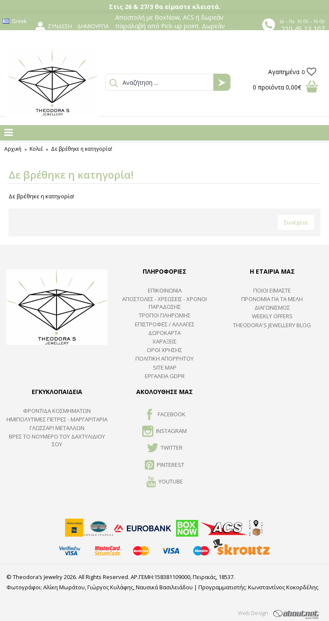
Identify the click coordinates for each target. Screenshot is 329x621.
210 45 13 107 (303, 29)
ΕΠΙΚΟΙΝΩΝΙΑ (165, 290)
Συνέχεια (296, 222)
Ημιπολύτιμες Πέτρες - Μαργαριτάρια (57, 419)
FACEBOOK (164, 415)
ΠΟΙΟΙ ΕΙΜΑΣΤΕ (272, 290)
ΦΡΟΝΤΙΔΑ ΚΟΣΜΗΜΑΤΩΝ (57, 411)
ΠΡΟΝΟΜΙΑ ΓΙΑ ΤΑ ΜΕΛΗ (272, 299)
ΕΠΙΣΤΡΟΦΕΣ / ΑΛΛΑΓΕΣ (164, 324)
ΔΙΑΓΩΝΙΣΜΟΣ (272, 307)
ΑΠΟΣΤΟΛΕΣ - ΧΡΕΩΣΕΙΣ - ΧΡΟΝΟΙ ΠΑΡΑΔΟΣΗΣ (164, 302)
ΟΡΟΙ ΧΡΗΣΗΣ (164, 350)
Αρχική (12, 148)
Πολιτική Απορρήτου (164, 358)
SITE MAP (164, 367)
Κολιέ (36, 148)
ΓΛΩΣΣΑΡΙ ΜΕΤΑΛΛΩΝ (57, 428)
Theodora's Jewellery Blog (272, 325)
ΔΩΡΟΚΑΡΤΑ (164, 333)
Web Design (253, 613)
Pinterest (164, 465)
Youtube (165, 482)
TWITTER (164, 448)
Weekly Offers (272, 316)
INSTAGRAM (164, 431)
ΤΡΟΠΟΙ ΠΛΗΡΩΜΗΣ (165, 315)
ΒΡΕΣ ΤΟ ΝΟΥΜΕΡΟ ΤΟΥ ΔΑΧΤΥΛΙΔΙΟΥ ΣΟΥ (57, 440)
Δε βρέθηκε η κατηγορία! (81, 148)
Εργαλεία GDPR (165, 376)
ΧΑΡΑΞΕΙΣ (164, 341)
